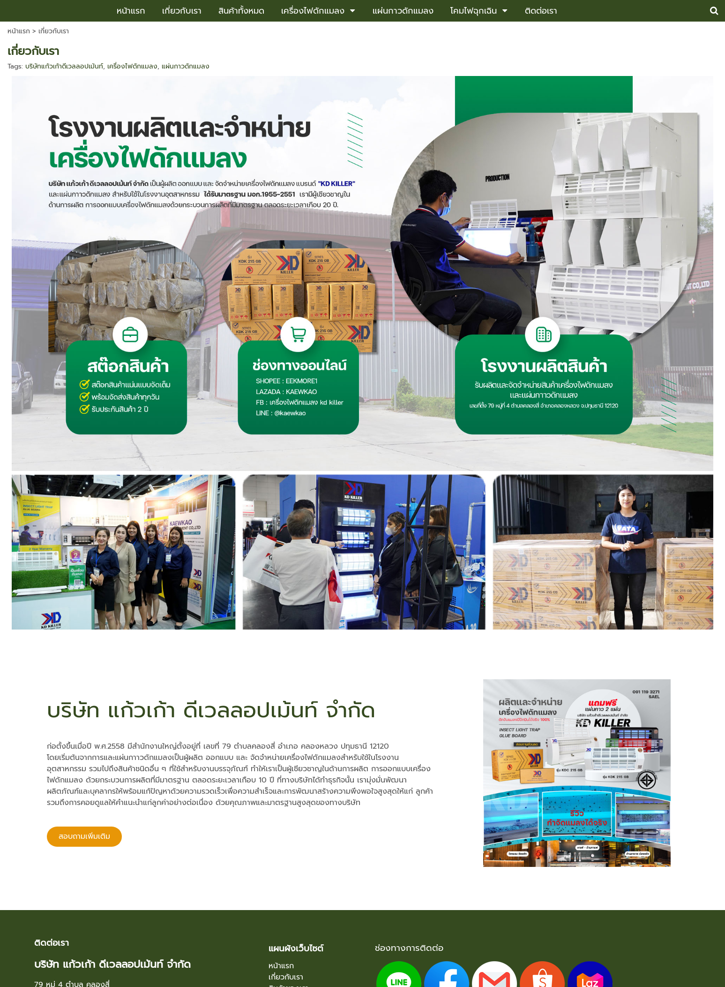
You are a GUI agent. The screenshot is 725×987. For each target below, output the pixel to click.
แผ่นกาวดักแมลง (185, 66)
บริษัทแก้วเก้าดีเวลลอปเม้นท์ (64, 66)
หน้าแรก (18, 31)
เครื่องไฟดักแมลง (132, 66)
